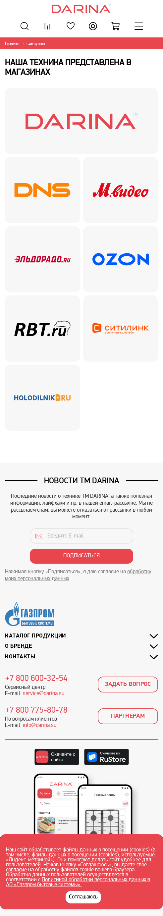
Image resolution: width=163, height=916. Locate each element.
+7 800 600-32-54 (36, 679)
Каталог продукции (35, 636)
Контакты (20, 657)
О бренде (18, 646)
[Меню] (138, 26)
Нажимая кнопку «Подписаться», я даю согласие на (78, 575)
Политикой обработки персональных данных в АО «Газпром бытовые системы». (78, 882)
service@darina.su (43, 693)
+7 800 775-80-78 (36, 711)
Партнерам (128, 716)
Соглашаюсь (83, 897)
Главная (12, 44)
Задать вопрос (128, 684)
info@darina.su (39, 725)
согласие (16, 870)
